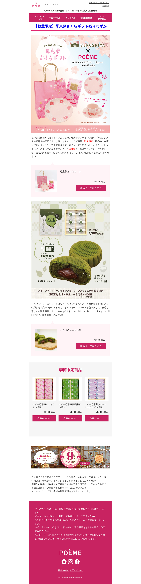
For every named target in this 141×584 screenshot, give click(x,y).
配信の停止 (63, 570)
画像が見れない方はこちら (99, 3)
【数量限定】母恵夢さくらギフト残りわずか (70, 26)
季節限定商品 (86, 18)
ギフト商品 (70, 18)
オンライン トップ (39, 17)
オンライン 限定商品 (102, 17)
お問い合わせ (76, 570)
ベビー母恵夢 (55, 18)
